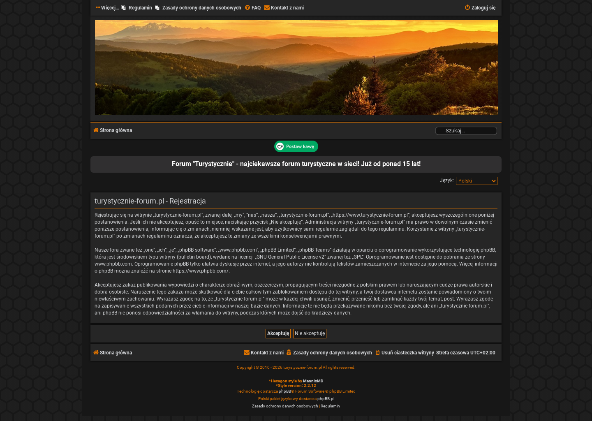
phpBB (285, 391)
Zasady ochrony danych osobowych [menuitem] (201, 8)
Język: (447, 180)
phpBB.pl (325, 398)
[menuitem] (252, 8)
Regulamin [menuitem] (140, 8)
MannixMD (313, 381)
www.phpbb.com (113, 264)
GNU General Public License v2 (290, 257)
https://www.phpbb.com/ (201, 271)
